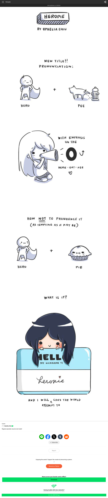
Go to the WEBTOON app (54, 495)
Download (54, 479)
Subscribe (55, 442)
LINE (41, 436)
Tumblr (60, 436)
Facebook (47, 436)
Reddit (66, 436)
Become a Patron (54, 466)
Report (54, 450)
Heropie (8, 2)
